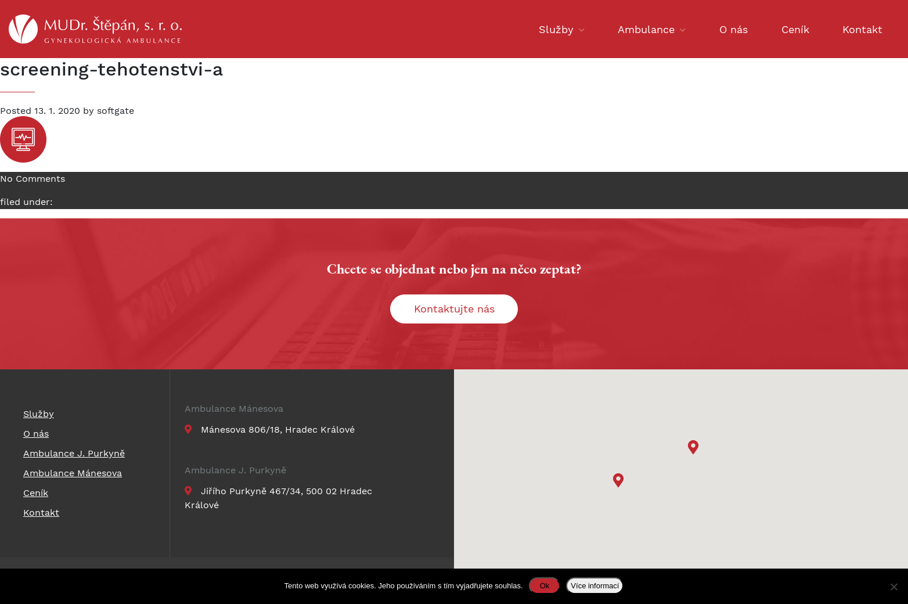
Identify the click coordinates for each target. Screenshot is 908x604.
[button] (694, 449)
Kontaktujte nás (454, 309)
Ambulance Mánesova (234, 409)
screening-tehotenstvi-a (111, 69)
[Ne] (893, 586)
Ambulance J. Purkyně (235, 470)
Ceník (795, 29)
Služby (556, 29)
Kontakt (862, 29)
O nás (733, 29)
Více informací (595, 585)
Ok (545, 585)
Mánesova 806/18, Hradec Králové (270, 429)
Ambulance (646, 29)
